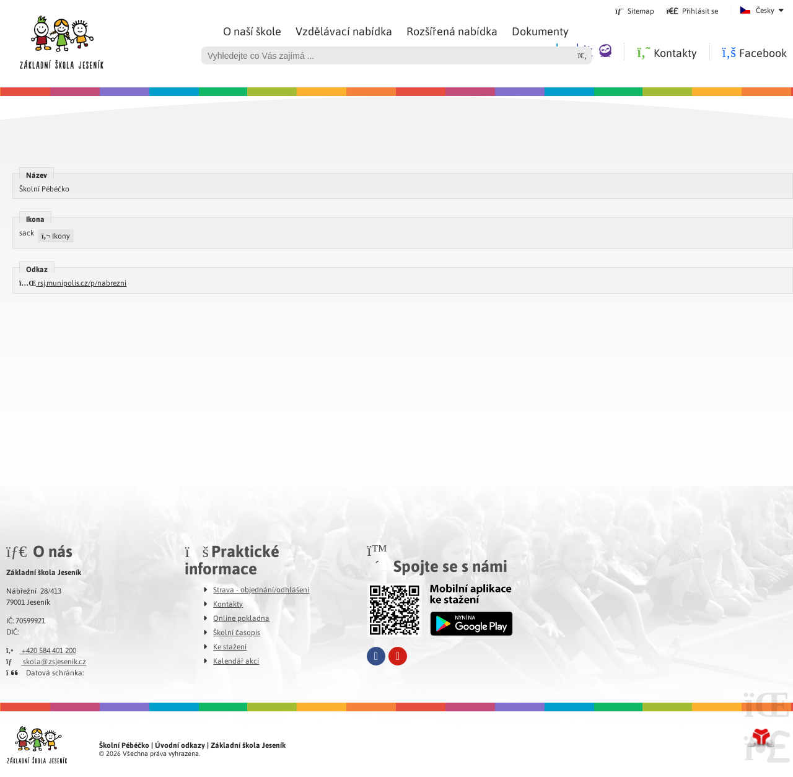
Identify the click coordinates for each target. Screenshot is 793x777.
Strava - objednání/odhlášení (261, 589)
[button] (692, 10)
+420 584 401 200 (41, 650)
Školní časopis (236, 632)
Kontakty (228, 603)
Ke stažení (230, 646)
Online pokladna (241, 618)
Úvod (61, 39)
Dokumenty (540, 31)
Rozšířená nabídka (451, 31)
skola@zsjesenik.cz (46, 661)
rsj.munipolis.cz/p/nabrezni (72, 283)
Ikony (56, 235)
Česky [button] (765, 10)
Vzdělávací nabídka (344, 31)
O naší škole (252, 31)
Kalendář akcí (236, 660)
